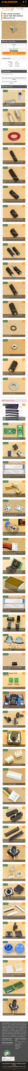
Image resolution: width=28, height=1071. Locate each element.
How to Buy (18, 1047)
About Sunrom (18, 1044)
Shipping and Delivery (12, 1068)
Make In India (6, 1027)
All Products (9, 8)
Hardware (19, 8)
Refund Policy (4, 1068)
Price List (17, 1045)
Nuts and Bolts (8, 10)
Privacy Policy (20, 1068)
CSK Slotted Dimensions (7, 74)
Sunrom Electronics (7, 1038)
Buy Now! (14, 53)
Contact (17, 1048)
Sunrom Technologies (7, 1042)
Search (23, 5)
